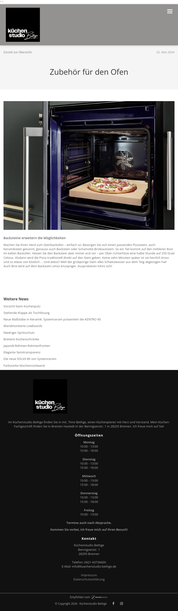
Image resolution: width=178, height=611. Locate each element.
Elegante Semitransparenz (21, 352)
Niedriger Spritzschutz (19, 332)
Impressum (89, 575)
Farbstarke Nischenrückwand (24, 365)
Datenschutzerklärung (89, 579)
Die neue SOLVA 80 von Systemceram (29, 359)
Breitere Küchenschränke (21, 339)
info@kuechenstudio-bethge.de (94, 566)
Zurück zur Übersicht (17, 52)
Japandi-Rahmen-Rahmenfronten (26, 346)
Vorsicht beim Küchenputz (22, 306)
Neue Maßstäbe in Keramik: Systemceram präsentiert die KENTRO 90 (52, 319)
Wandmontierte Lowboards (22, 326)
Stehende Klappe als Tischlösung (26, 313)
